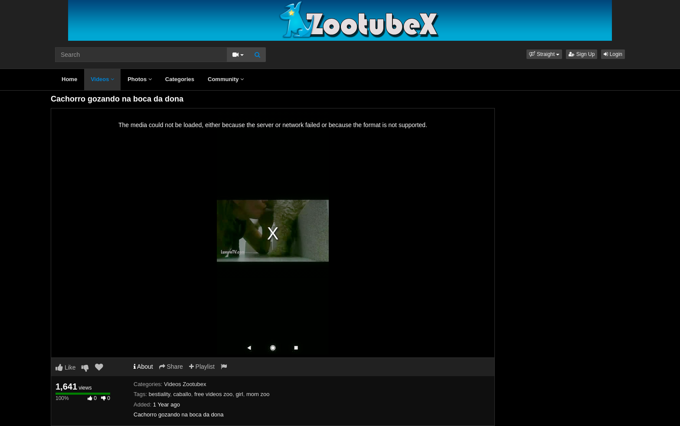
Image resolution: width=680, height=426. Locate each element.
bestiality (159, 394)
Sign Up (582, 54)
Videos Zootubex (185, 384)
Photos (140, 79)
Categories (179, 79)
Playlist (202, 366)
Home (69, 79)
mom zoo (257, 394)
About (143, 366)
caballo (182, 394)
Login (613, 54)
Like (66, 367)
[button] (544, 54)
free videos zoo (213, 394)
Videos (102, 79)
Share (171, 366)
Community (226, 79)
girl (239, 394)
